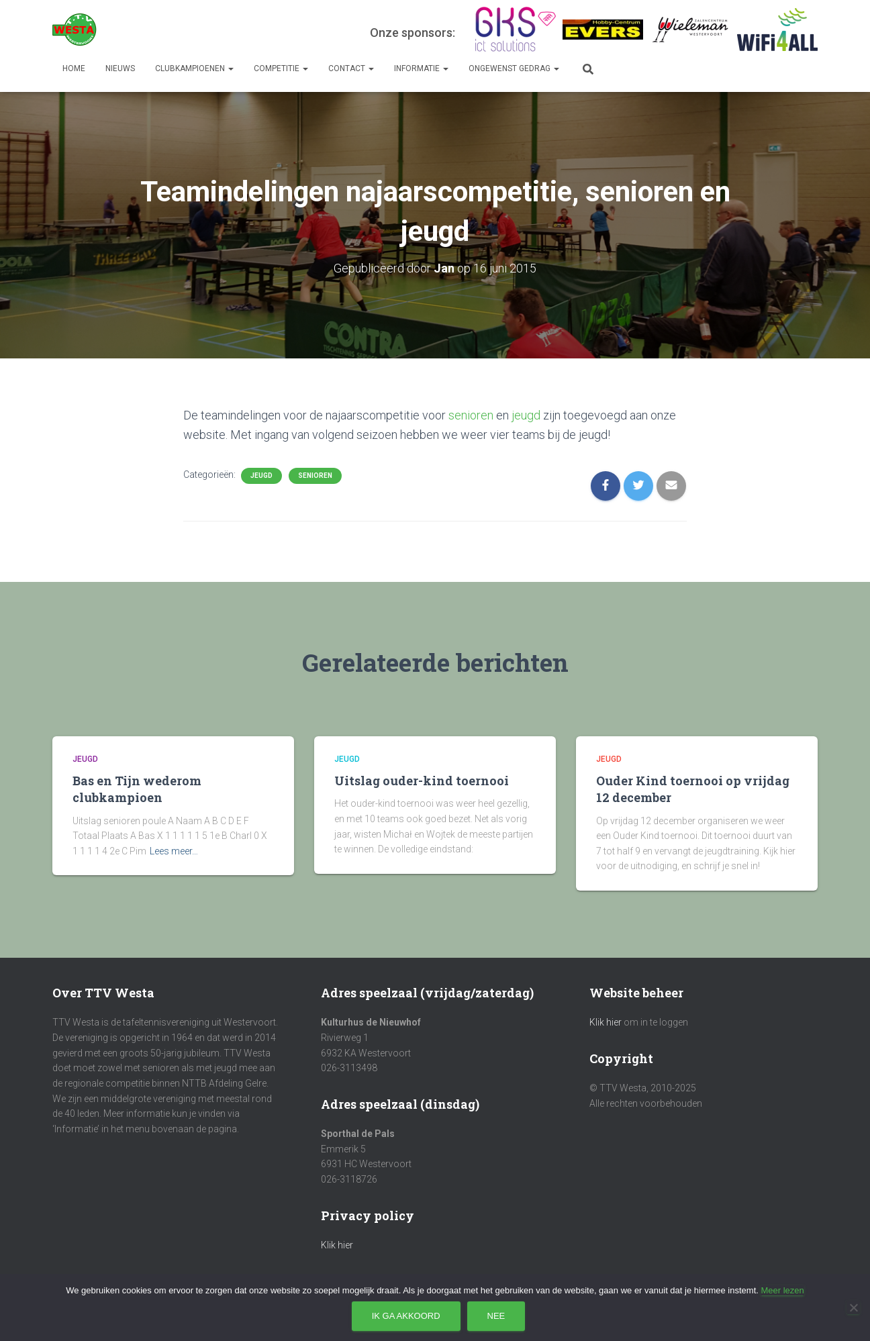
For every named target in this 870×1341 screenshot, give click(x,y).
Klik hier (337, 1245)
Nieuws (120, 68)
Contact (351, 68)
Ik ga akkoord (406, 1316)
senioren (470, 415)
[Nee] (853, 1307)
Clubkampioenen (194, 68)
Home (73, 68)
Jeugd (261, 475)
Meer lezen (782, 1290)
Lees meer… (174, 851)
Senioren (315, 475)
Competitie (281, 68)
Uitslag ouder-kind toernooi (421, 781)
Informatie (421, 68)
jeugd (526, 415)
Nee (496, 1316)
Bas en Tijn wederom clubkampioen (136, 789)
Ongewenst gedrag (514, 68)
